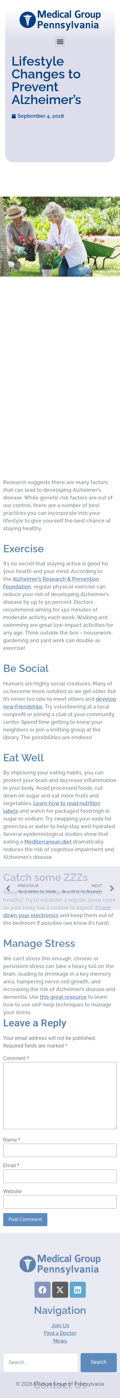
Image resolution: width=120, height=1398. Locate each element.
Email (11, 1234)
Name (11, 1209)
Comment (16, 1127)
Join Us (60, 1375)
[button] (60, 41)
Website (12, 1260)
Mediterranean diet (48, 982)
